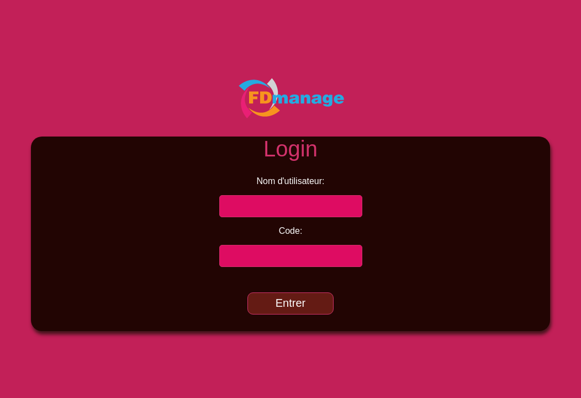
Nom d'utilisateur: (290, 181)
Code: (291, 230)
